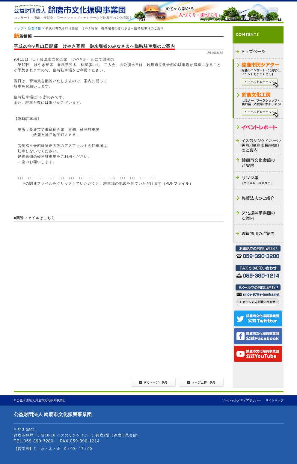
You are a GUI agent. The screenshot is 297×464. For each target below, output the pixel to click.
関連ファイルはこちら (35, 218)
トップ (19, 28)
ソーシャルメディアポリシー (241, 400)
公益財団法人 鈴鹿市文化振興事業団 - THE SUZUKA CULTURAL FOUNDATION (70, 9)
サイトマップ (275, 400)
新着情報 (34, 28)
